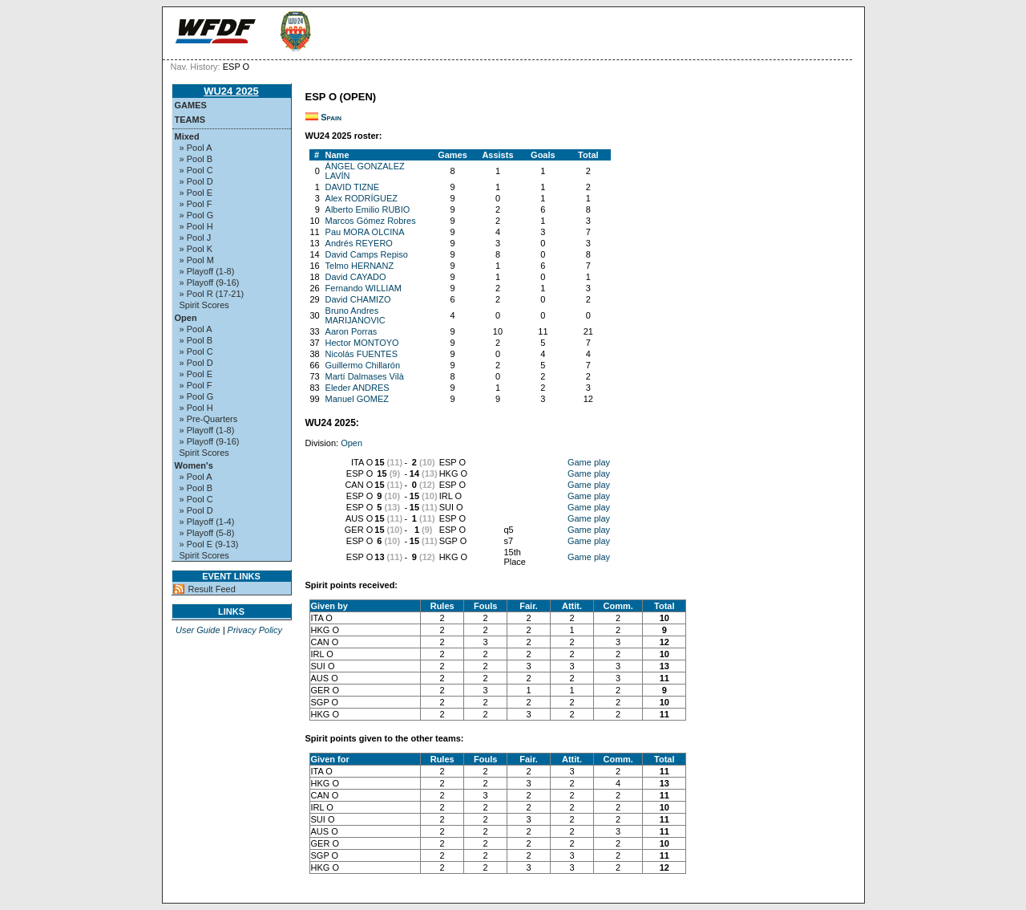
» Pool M (197, 260)
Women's (194, 465)
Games (191, 105)
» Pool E (196, 192)
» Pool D (196, 181)
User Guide (198, 630)
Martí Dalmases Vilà (364, 376)
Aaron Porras (351, 331)
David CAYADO (355, 277)
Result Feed (212, 589)
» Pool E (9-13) (209, 544)
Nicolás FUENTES (361, 354)
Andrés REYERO (359, 243)
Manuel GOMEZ (357, 399)
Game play (589, 462)
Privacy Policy (255, 630)
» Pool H (196, 226)
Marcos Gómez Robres (370, 220)
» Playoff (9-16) (210, 282)
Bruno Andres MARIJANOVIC (355, 315)
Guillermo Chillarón (363, 365)
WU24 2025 (231, 91)
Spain (331, 117)
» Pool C (196, 170)
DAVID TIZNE (352, 187)
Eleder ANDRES (357, 387)
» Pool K (196, 249)
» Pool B (196, 159)
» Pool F (196, 204)
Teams (190, 119)
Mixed (187, 136)
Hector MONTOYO (362, 342)
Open (186, 318)
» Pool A (196, 147)
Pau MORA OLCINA (365, 232)
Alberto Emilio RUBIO (367, 209)
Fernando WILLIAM (363, 288)
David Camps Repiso (366, 254)
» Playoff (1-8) (207, 271)
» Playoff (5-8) (207, 533)
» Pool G (197, 215)
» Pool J (196, 237)
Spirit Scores (204, 305)
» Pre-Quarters (209, 419)
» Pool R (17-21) (212, 294)
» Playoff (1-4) (207, 521)
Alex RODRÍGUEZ (361, 198)
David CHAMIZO (358, 299)
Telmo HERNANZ (359, 265)
